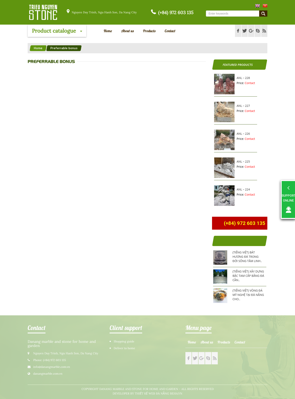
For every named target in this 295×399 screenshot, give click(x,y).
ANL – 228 (243, 78)
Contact (170, 30)
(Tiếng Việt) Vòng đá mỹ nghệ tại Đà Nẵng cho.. (248, 294)
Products (149, 30)
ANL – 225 (243, 161)
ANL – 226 (243, 134)
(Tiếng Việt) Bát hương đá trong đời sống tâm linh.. (247, 256)
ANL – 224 (243, 189)
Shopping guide (124, 341)
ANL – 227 (243, 106)
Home (108, 30)
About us (127, 30)
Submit (263, 13)
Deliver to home (124, 348)
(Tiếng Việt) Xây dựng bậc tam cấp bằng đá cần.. (248, 275)
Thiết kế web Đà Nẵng (152, 393)
